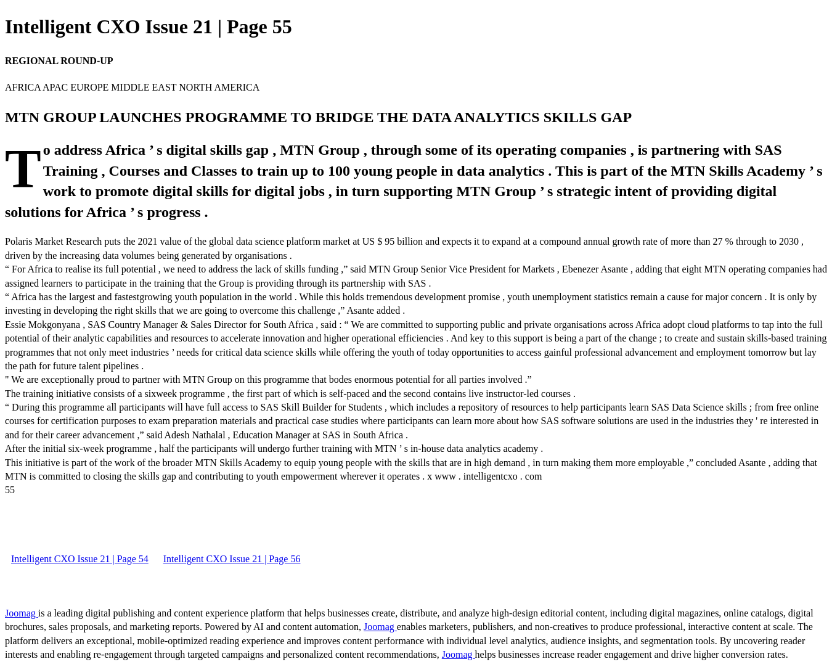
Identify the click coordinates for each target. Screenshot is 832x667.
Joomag (21, 613)
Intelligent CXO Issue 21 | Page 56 (232, 559)
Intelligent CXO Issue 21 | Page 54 (80, 559)
